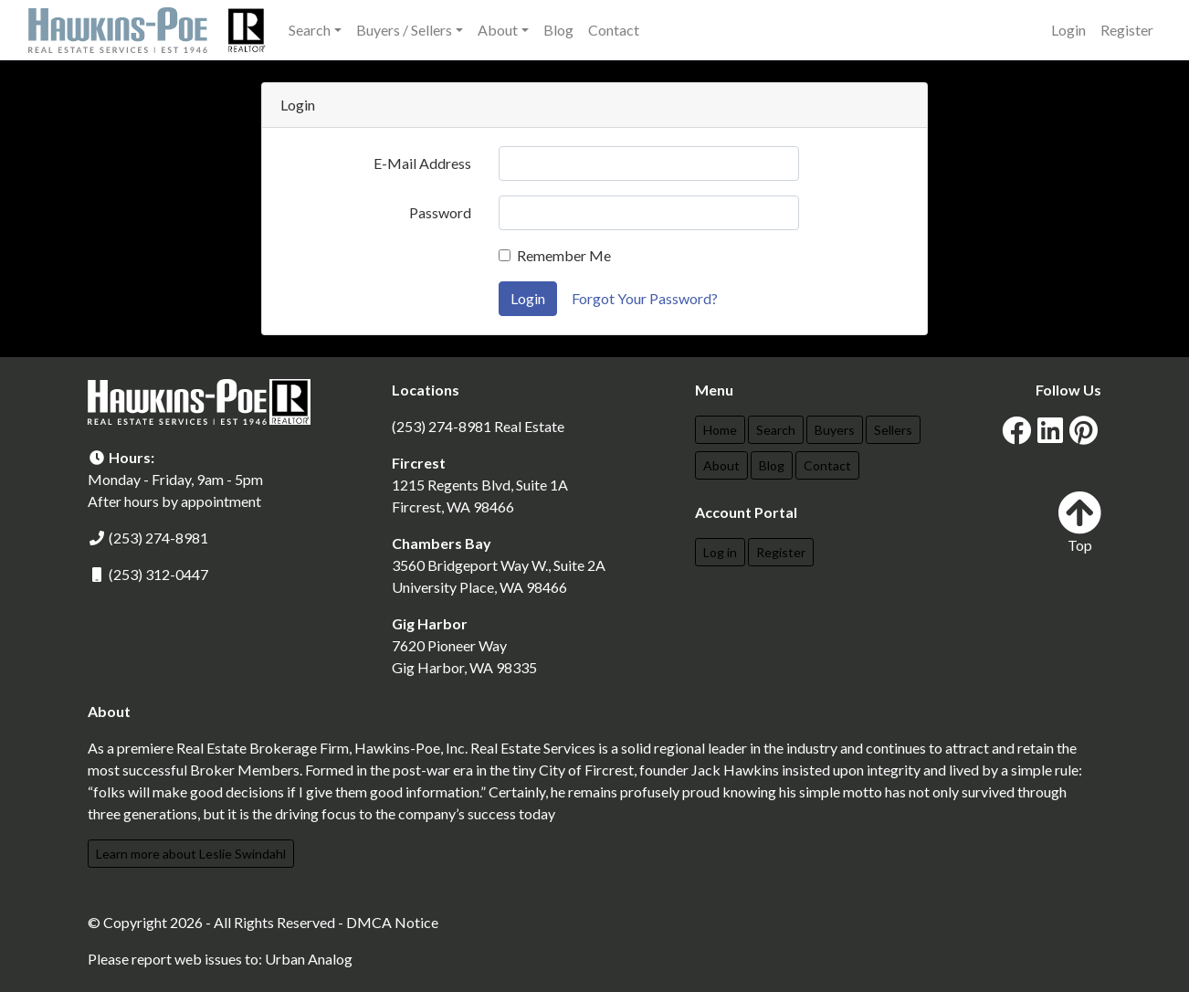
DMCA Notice (392, 922)
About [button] (498, 29)
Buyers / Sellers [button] (404, 29)
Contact (613, 29)
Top (1079, 522)
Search (775, 430)
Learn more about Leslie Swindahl (191, 853)
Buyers (835, 430)
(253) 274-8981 (158, 537)
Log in (720, 552)
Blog (558, 29)
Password (440, 212)
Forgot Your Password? (645, 298)
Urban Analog (308, 958)
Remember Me (564, 255)
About (721, 465)
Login (1068, 29)
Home (720, 430)
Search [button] (310, 29)
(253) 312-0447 (158, 574)
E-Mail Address (422, 163)
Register (1126, 29)
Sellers (893, 430)
